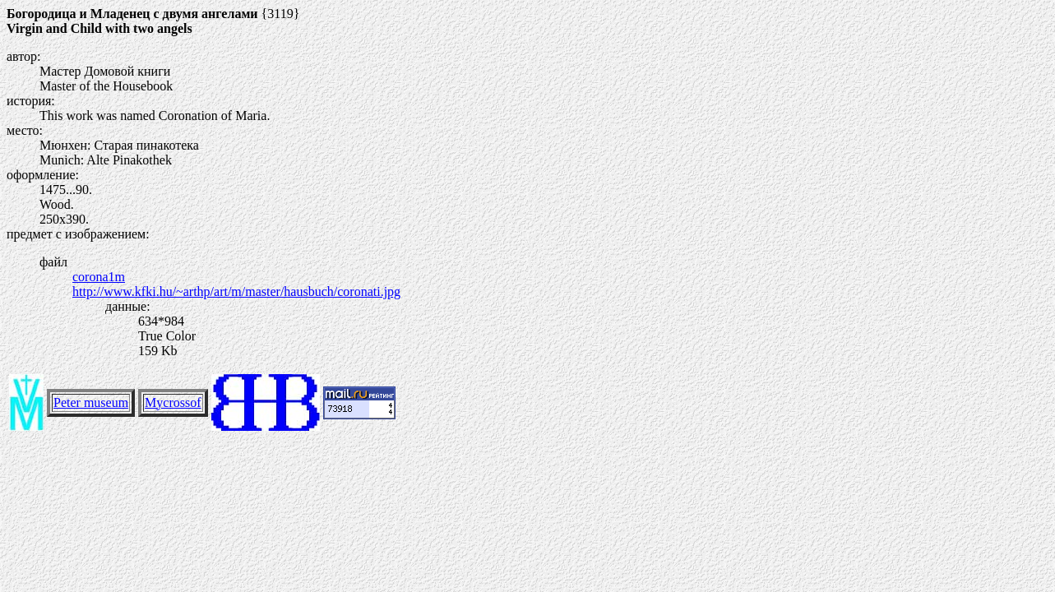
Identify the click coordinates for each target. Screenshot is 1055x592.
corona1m (98, 277)
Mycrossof (173, 402)
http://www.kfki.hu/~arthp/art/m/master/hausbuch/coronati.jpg (236, 291)
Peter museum (90, 402)
